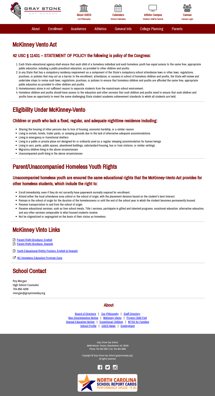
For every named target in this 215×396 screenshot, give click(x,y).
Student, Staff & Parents (153, 19)
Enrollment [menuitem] (55, 28)
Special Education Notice (80, 322)
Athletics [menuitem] (100, 28)
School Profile (88, 326)
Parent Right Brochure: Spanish (35, 244)
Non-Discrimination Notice (83, 318)
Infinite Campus (153, 15)
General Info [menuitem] (123, 28)
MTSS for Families (138, 322)
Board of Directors (85, 314)
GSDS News (109, 326)
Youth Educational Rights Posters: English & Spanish (47, 251)
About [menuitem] (36, 28)
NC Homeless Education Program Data (39, 258)
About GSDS (84, 15)
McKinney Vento (112, 318)
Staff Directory (132, 314)
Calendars (118, 15)
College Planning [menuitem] (151, 28)
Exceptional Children (111, 322)
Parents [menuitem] (177, 28)
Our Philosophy (84, 19)
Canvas (187, 15)
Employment (128, 326)
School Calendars (118, 19)
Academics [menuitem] (78, 28)
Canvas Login (187, 19)
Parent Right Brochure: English (34, 240)
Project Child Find (137, 318)
